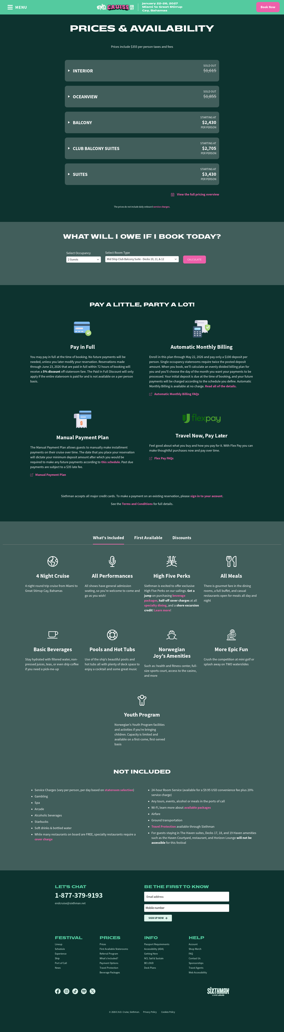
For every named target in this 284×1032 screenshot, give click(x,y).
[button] (142, 70)
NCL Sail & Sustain (154, 958)
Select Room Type (117, 253)
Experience (60, 953)
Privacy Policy (150, 1012)
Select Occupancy (78, 253)
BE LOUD (149, 963)
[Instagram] (68, 991)
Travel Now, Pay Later (201, 435)
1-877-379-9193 (79, 895)
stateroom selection (119, 790)
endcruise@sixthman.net (70, 903)
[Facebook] (59, 991)
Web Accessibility (198, 972)
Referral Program (109, 953)
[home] (142, 7)
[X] (92, 991)
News (58, 967)
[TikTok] (76, 991)
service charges (161, 206)
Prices (103, 944)
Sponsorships (196, 963)
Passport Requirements (156, 944)
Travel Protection (163, 826)
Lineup (58, 944)
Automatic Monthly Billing (202, 346)
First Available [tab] (148, 538)
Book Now (268, 7)
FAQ (191, 953)
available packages (197, 807)
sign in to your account (206, 496)
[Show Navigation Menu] (17, 7)
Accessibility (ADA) (154, 949)
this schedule (110, 462)
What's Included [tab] (108, 538)
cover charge (44, 839)
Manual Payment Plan (82, 437)
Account (193, 944)
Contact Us (195, 958)
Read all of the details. (221, 386)
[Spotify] (85, 991)
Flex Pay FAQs (161, 458)
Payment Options (109, 963)
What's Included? (109, 958)
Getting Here (151, 953)
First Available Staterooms (114, 949)
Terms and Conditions (137, 504)
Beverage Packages (110, 972)
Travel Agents (196, 967)
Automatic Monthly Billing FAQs (174, 394)
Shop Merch (195, 949)
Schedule (60, 949)
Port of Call (61, 963)
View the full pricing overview (195, 194)
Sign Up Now (158, 918)
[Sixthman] (218, 991)
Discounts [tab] (181, 538)
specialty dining (155, 605)
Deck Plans (150, 967)
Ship (57, 958)
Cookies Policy (168, 1012)
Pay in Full (82, 346)
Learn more (162, 610)
